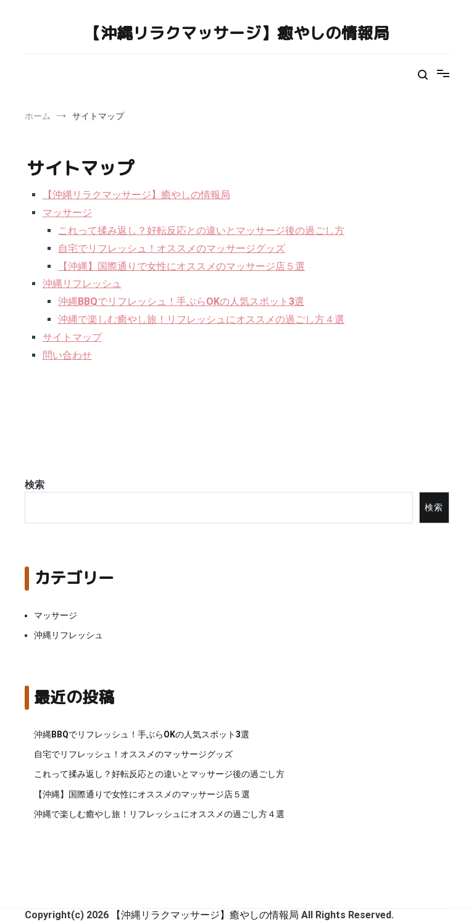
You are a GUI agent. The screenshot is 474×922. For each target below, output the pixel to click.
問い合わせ (67, 355)
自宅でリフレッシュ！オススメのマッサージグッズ (171, 248)
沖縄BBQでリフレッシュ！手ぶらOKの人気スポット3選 (181, 301)
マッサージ (67, 212)
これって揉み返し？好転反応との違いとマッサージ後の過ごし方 (201, 230)
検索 (34, 485)
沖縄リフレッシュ (82, 283)
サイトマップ (72, 337)
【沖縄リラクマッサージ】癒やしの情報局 (237, 33)
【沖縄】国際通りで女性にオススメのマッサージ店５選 (181, 266)
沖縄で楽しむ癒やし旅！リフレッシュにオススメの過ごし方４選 (201, 319)
